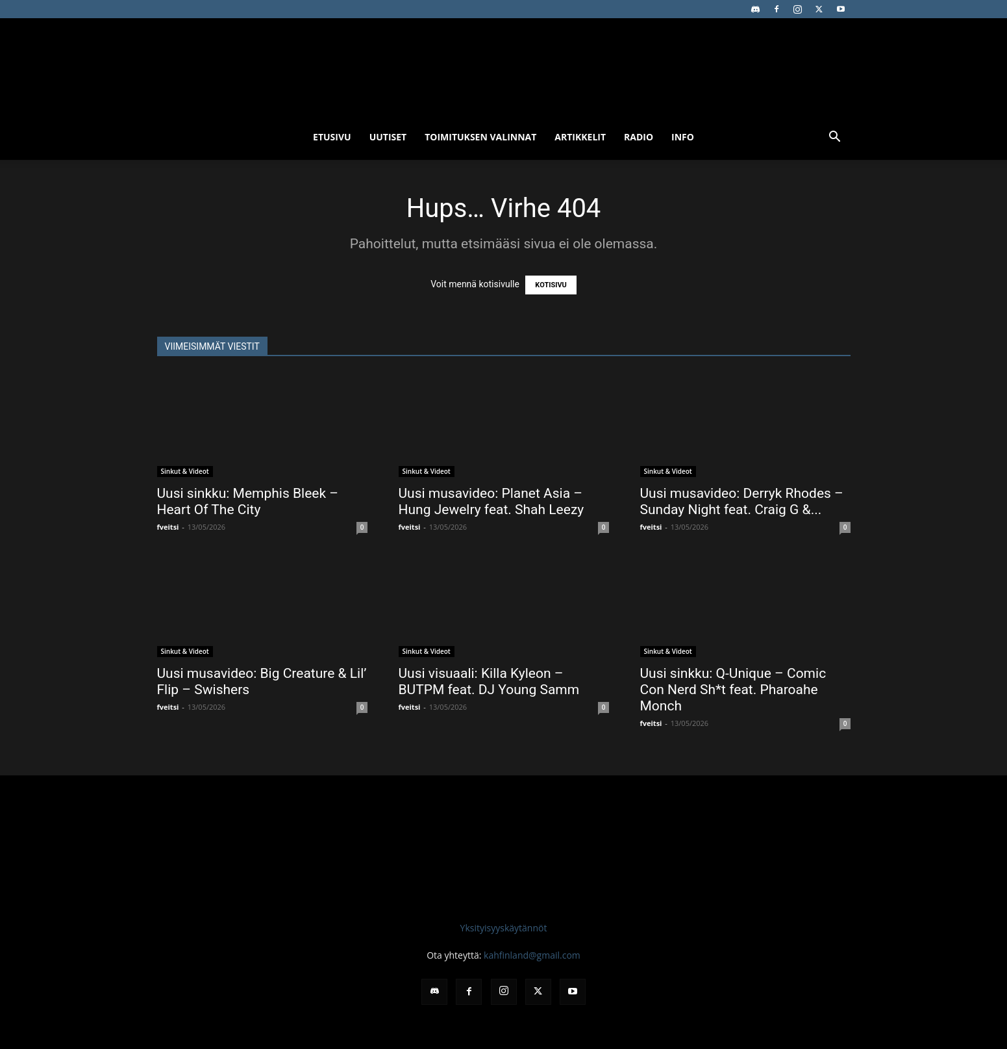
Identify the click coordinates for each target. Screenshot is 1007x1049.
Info (682, 137)
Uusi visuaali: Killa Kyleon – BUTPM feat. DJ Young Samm (489, 681)
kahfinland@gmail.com (532, 955)
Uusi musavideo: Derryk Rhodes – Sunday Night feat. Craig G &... (741, 501)
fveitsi (168, 527)
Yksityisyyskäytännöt (503, 928)
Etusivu (332, 137)
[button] (835, 138)
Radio (638, 137)
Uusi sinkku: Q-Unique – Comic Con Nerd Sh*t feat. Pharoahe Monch (733, 690)
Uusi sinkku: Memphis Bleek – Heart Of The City (248, 501)
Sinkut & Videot (185, 471)
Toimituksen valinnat (480, 137)
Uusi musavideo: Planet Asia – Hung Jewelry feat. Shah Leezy (491, 501)
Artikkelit (580, 137)
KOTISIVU (551, 285)
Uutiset (388, 137)
